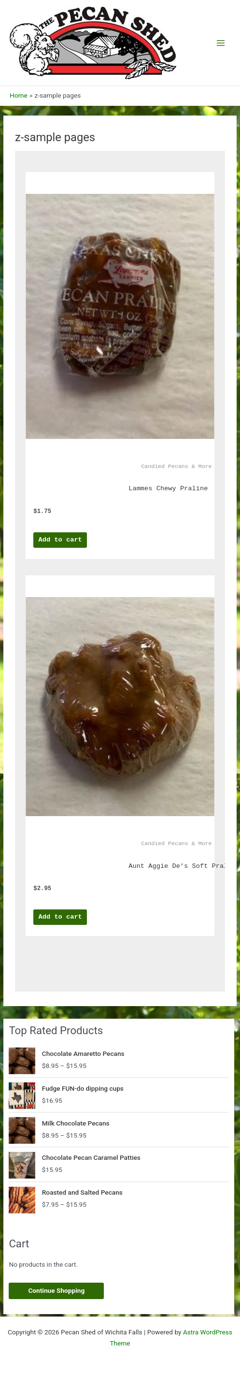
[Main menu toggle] (221, 42)
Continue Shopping (56, 1290)
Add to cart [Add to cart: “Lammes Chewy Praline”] (60, 539)
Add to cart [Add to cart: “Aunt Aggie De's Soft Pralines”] (60, 917)
